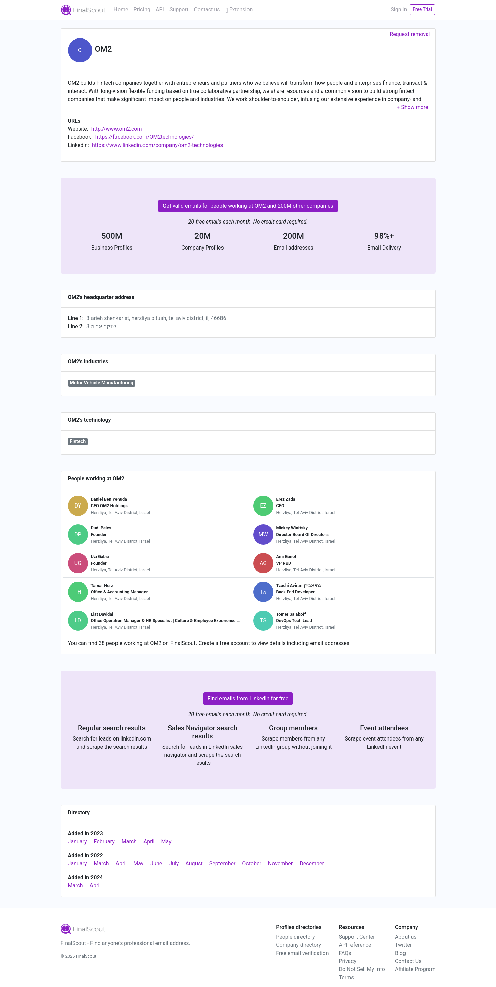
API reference (355, 945)
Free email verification (302, 953)
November (280, 863)
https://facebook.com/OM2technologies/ (144, 137)
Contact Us (408, 961)
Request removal (410, 34)
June (156, 863)
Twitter (403, 945)
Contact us (207, 9)
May (166, 841)
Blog (400, 953)
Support (178, 9)
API (160, 9)
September (222, 863)
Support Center (357, 937)
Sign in (399, 9)
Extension (239, 9)
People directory (295, 937)
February (104, 841)
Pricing (142, 9)
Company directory (298, 945)
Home (121, 9)
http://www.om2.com (116, 129)
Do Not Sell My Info (362, 969)
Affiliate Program (415, 969)
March (129, 841)
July (174, 863)
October (251, 863)
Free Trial (422, 9)
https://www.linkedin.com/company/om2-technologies (157, 145)
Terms (346, 977)
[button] (412, 107)
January (77, 841)
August (193, 863)
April (149, 841)
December (311, 863)
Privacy (347, 961)
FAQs (345, 953)
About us (406, 937)
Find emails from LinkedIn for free (248, 698)
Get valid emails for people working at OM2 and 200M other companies (248, 206)
